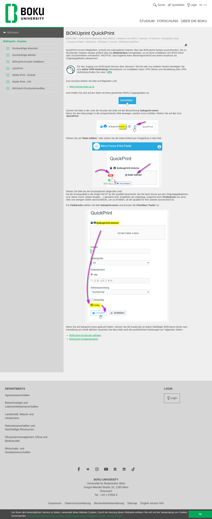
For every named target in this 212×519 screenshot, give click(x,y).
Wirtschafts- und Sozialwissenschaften (17, 450)
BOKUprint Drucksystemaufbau (28, 88)
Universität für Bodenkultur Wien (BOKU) (97, 38)
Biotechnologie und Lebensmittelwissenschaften (21, 404)
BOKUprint (12, 32)
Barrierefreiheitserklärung (109, 503)
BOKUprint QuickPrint (129, 42)
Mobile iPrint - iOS (21, 81)
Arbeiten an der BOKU (127, 38)
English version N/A (152, 503)
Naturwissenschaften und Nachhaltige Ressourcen (20, 427)
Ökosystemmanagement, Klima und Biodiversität (26, 439)
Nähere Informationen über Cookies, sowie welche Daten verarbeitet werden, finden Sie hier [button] (74, 515)
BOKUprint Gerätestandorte (83, 339)
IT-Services (155, 38)
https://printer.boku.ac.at (81, 86)
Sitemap (132, 503)
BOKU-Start (71, 38)
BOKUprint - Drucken (15, 41)
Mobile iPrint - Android (23, 75)
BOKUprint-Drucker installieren (28, 61)
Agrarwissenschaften (17, 395)
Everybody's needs (170, 38)
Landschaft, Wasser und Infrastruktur (19, 416)
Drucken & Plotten (76, 42)
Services (143, 38)
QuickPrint (17, 68)
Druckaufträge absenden (25, 48)
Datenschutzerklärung (78, 503)
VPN (109, 72)
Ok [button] (200, 514)
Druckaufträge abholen (24, 55)
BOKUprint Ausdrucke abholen (85, 335)
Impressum (54, 503)
